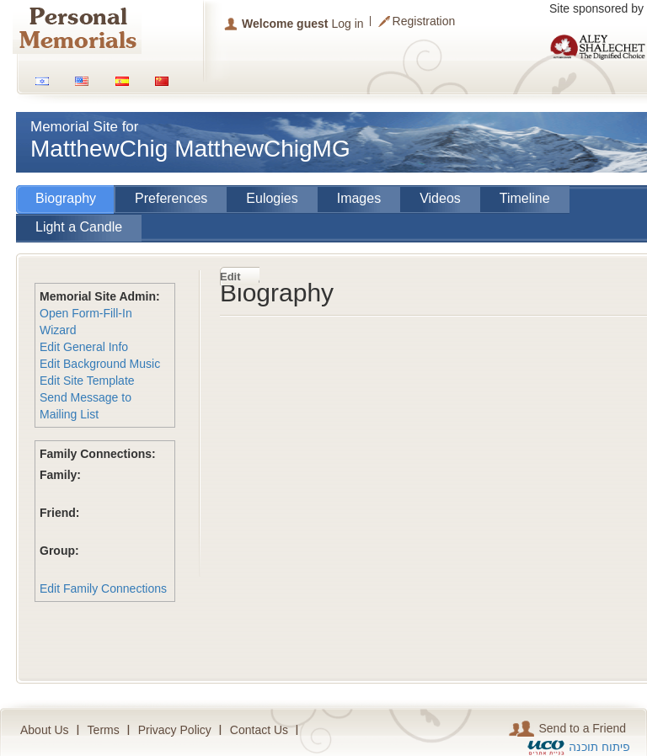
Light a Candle (78, 227)
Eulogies (271, 198)
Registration (424, 21)
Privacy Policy (174, 730)
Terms (104, 730)
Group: (59, 550)
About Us (44, 730)
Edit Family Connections (103, 588)
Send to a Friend (567, 729)
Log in (347, 23)
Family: (60, 475)
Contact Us (259, 730)
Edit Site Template (87, 380)
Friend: (59, 512)
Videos (440, 198)
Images (359, 198)
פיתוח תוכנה (599, 746)
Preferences (171, 198)
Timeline (525, 198)
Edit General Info (84, 347)
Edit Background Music (100, 363)
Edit (230, 276)
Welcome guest (285, 23)
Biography (65, 198)
